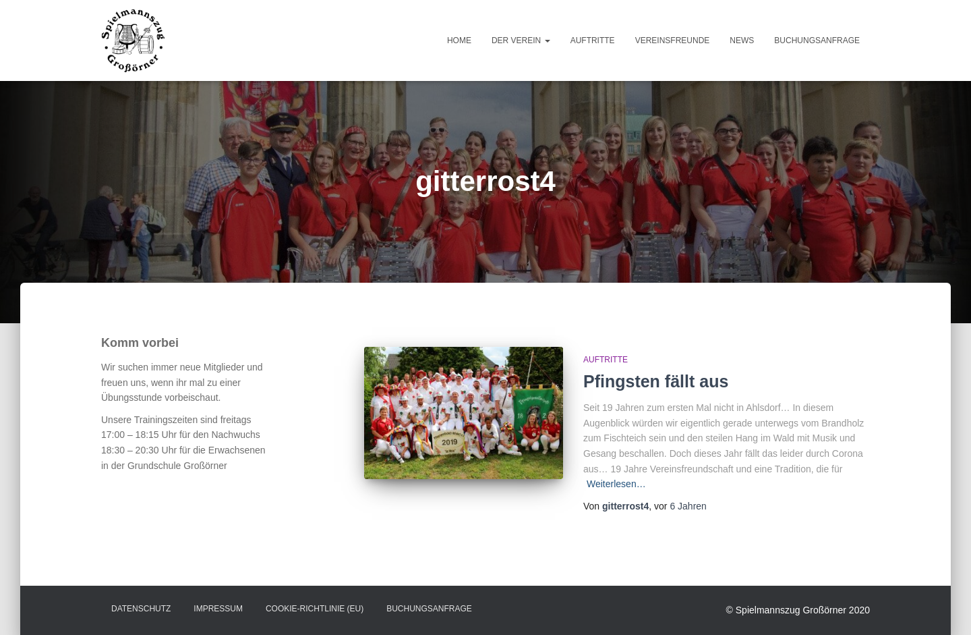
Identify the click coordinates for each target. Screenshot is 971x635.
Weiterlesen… (616, 483)
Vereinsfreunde (672, 40)
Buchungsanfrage (817, 40)
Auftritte (592, 40)
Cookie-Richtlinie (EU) (314, 608)
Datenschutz (141, 608)
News (742, 40)
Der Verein (521, 40)
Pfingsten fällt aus (655, 381)
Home (459, 40)
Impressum (218, 608)
